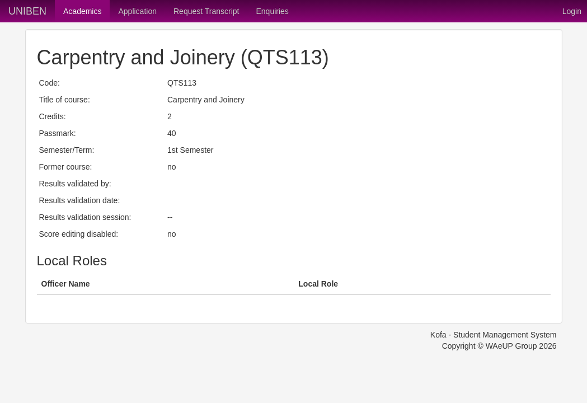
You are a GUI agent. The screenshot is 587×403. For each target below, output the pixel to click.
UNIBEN (27, 11)
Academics (82, 11)
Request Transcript (206, 11)
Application (137, 11)
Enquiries (272, 11)
